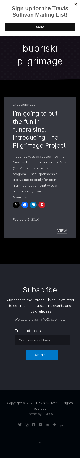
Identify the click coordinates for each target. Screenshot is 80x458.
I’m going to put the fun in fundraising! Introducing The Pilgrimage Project (39, 129)
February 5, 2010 (26, 219)
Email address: (28, 330)
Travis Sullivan (47, 403)
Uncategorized (24, 104)
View (62, 231)
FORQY (48, 414)
